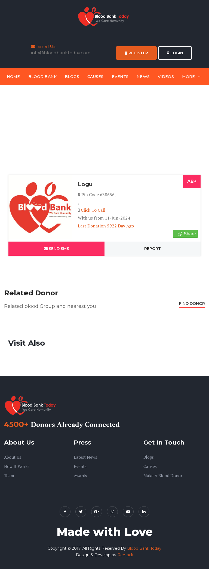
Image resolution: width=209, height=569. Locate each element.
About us (12, 457)
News (143, 76)
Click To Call (93, 210)
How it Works (16, 466)
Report (152, 248)
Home (13, 76)
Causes (95, 76)
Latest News (85, 457)
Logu (85, 184)
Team (9, 475)
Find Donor (192, 303)
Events (120, 76)
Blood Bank (42, 76)
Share (187, 233)
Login (175, 53)
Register (136, 53)
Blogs (72, 76)
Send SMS (56, 249)
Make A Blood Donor (162, 475)
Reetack (125, 554)
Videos (166, 76)
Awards (80, 475)
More (188, 76)
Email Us (43, 46)
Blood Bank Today (144, 548)
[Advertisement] (104, 131)
